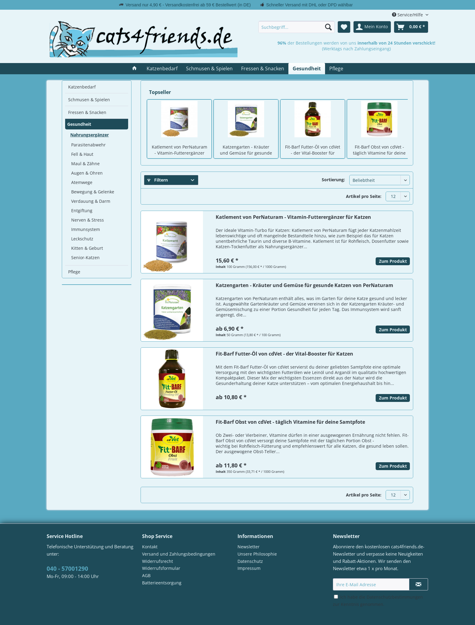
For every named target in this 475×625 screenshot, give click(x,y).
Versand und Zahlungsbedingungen (178, 554)
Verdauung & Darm (90, 201)
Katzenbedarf (82, 87)
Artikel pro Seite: (363, 196)
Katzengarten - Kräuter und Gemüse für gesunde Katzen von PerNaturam (246, 150)
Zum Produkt (393, 261)
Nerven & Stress (87, 220)
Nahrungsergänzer (89, 135)
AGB (146, 575)
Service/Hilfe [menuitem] (408, 15)
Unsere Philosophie (257, 554)
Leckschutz (82, 239)
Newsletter (249, 547)
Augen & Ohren (87, 173)
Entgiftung (81, 210)
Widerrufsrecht (157, 561)
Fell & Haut (82, 154)
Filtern (157, 180)
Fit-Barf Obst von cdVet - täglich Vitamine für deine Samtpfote (379, 150)
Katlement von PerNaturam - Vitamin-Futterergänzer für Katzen (179, 150)
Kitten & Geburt (87, 248)
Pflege (74, 272)
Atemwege (81, 182)
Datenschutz (250, 561)
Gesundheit (79, 124)
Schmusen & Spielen (89, 99)
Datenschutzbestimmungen (395, 597)
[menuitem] (296, 27)
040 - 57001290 (67, 569)
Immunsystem (85, 229)
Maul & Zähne (85, 163)
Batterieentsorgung (161, 583)
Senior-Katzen (85, 257)
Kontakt (150, 547)
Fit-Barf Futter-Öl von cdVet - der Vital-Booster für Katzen (312, 150)
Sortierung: (333, 179)
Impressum (249, 568)
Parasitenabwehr (88, 145)
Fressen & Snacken (87, 112)
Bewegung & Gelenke (92, 192)
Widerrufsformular (161, 568)
